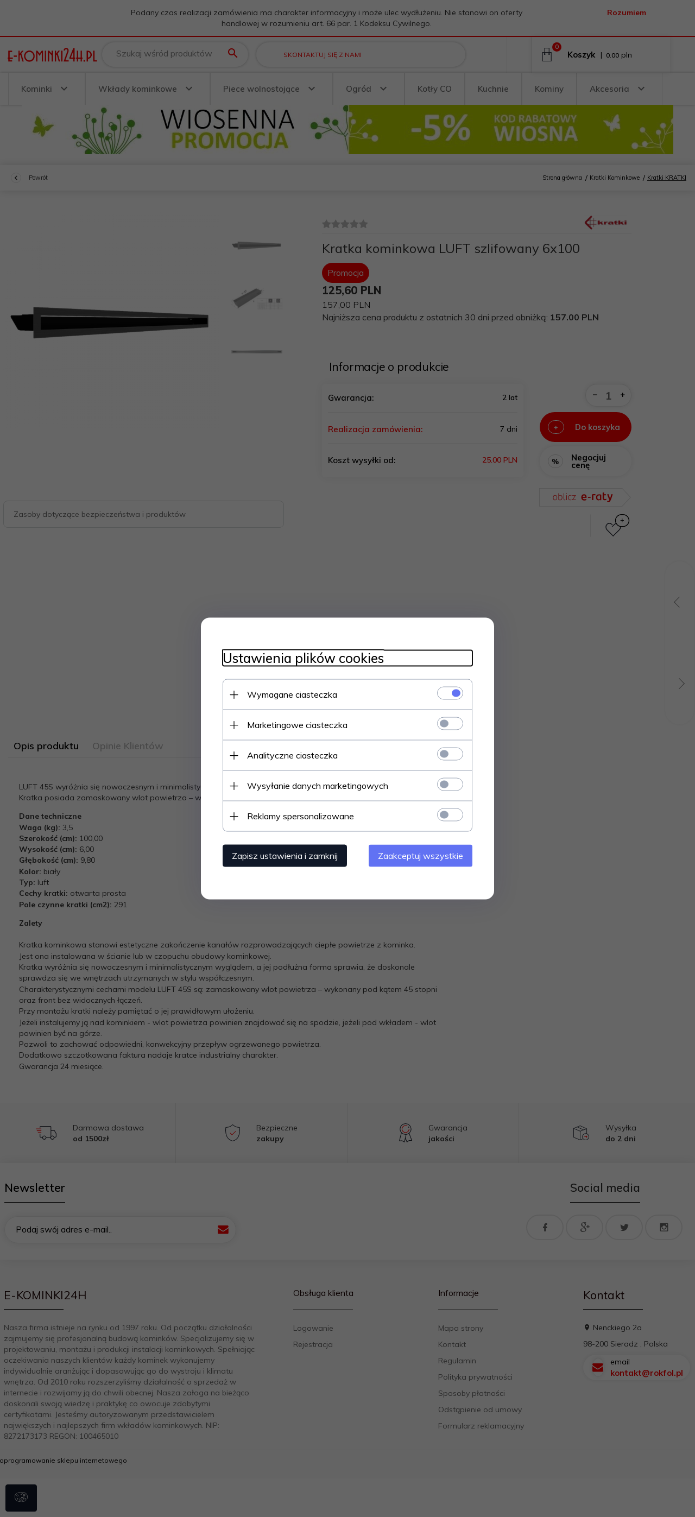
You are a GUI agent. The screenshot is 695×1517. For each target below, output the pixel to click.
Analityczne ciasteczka (292, 755)
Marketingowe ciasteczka (297, 724)
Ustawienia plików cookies (303, 658)
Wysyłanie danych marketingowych (317, 785)
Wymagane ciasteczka (292, 694)
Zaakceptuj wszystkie (420, 855)
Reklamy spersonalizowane (300, 816)
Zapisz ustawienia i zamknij (285, 855)
